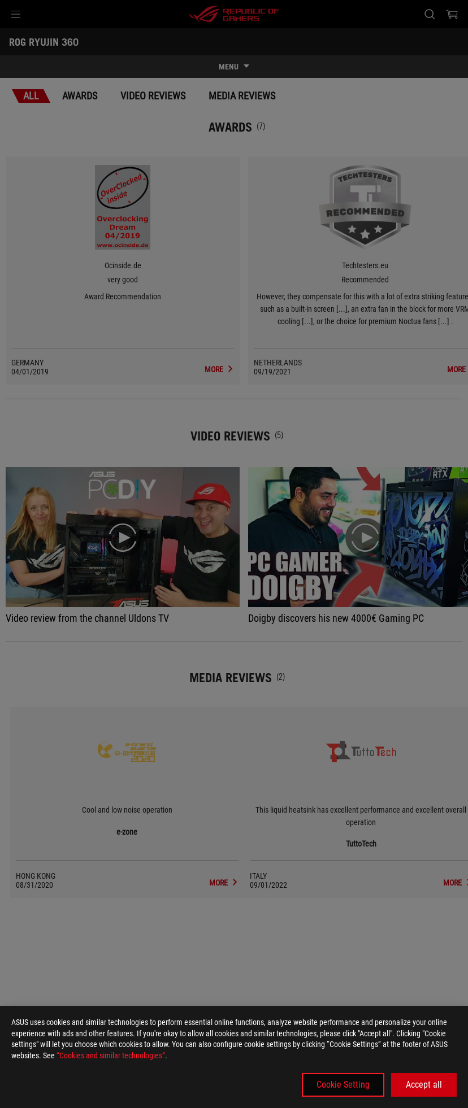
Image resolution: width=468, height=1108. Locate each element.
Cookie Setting (343, 1084)
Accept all (424, 1084)
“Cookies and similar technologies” (111, 1055)
